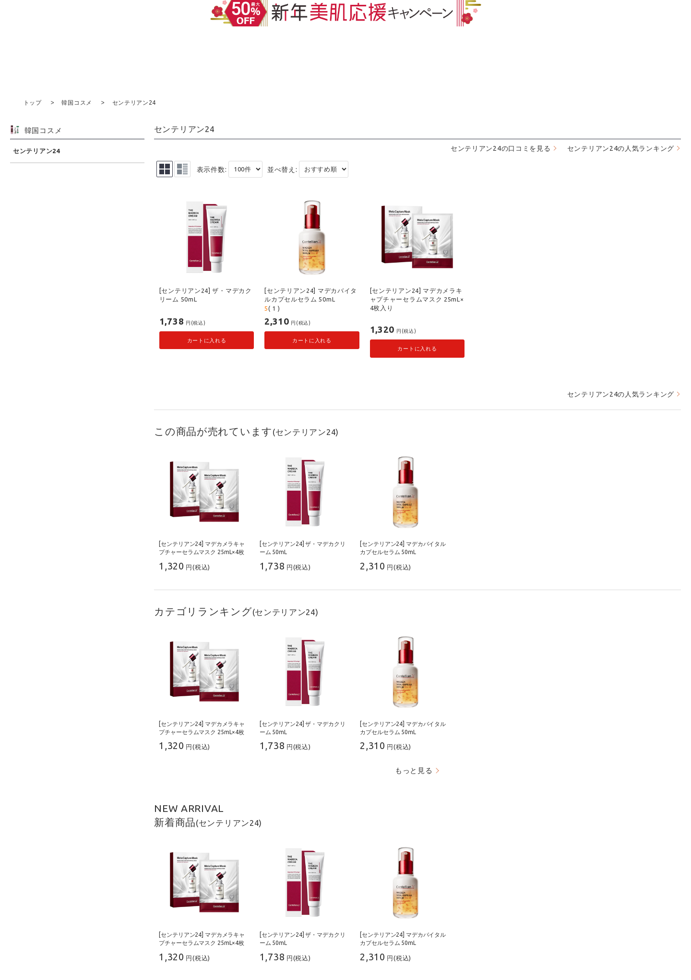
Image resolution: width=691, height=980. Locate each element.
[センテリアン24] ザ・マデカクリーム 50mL (205, 294)
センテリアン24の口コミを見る (501, 148)
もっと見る (414, 770)
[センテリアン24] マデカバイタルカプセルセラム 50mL (310, 294)
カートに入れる (206, 340)
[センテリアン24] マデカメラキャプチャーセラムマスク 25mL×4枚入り (417, 298)
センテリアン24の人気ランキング (620, 148)
